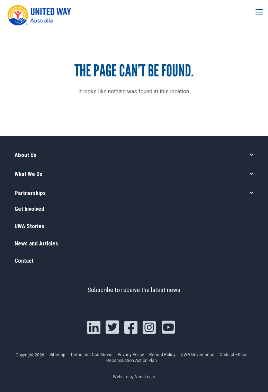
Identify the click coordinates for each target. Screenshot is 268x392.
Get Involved (32, 209)
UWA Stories (32, 226)
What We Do (31, 174)
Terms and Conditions (91, 354)
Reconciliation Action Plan (131, 360)
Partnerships (33, 193)
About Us (27, 155)
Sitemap (57, 354)
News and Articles (40, 244)
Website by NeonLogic (134, 376)
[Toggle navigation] (256, 13)
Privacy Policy (131, 354)
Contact (26, 261)
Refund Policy (162, 354)
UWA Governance (197, 354)
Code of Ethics (234, 354)
